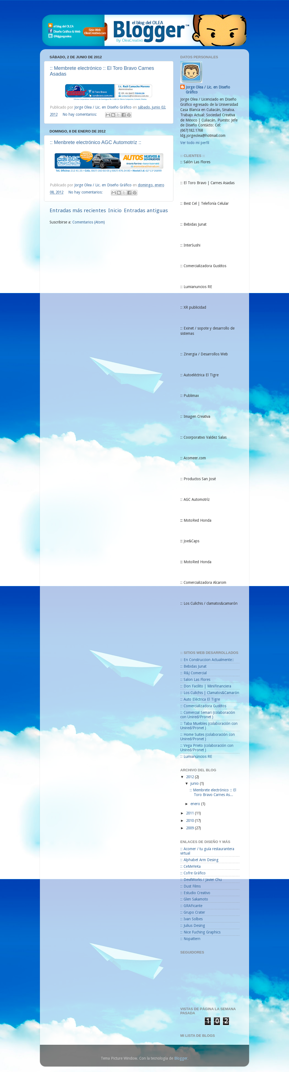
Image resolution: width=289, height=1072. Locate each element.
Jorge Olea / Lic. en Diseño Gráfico (208, 90)
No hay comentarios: (80, 114)
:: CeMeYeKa (190, 866)
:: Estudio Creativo (195, 893)
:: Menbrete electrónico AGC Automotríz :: (95, 142)
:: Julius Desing (192, 925)
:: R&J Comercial (193, 673)
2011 (190, 813)
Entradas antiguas (146, 210)
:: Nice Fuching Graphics (200, 932)
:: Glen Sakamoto (194, 899)
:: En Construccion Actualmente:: (207, 659)
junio (195, 783)
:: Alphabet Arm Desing (199, 860)
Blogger (180, 1058)
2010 (190, 820)
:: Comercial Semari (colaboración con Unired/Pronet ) (207, 714)
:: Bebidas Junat (193, 666)
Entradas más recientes (78, 210)
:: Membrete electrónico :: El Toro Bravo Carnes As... (213, 792)
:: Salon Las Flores (195, 679)
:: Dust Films (190, 886)
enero (195, 804)
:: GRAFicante (191, 906)
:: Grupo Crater (192, 912)
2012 (190, 777)
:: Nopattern (190, 938)
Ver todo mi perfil (194, 142)
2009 (190, 828)
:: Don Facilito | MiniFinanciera (205, 686)
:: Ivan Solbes (191, 919)
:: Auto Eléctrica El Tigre (200, 699)
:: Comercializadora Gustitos (203, 706)
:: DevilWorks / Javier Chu (201, 879)
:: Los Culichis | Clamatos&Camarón (209, 692)
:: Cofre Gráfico (193, 873)
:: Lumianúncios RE (196, 756)
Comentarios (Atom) (88, 222)
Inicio (115, 210)
